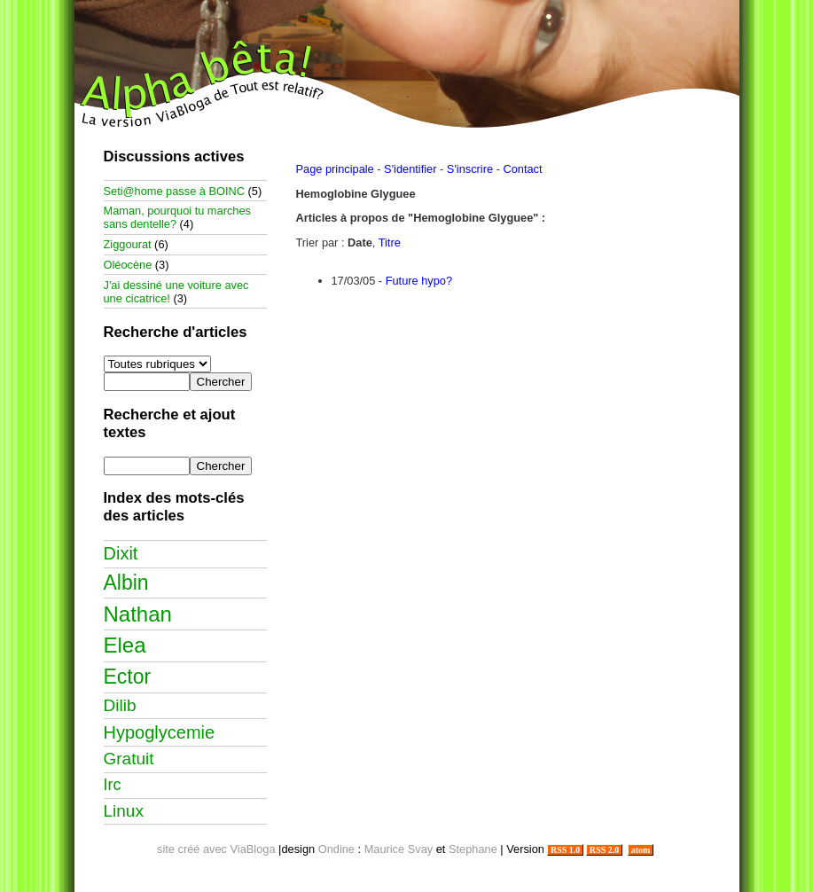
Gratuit (129, 758)
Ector (128, 676)
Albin (126, 582)
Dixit (121, 553)
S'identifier (410, 169)
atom (641, 850)
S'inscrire (470, 169)
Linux (124, 811)
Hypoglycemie (159, 732)
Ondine (336, 849)
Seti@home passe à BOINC (175, 191)
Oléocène (128, 264)
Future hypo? (419, 280)
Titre (390, 242)
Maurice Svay (399, 849)
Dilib (120, 705)
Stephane (473, 849)
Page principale (335, 169)
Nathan (138, 614)
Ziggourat (128, 244)
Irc (112, 785)
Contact (522, 169)
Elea (125, 645)
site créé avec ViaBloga (216, 849)
